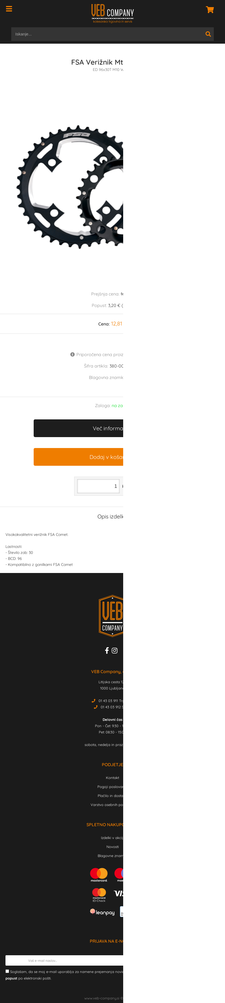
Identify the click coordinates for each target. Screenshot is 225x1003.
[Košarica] (208, 9)
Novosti (112, 846)
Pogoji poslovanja (112, 786)
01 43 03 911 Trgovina (116, 700)
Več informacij (110, 428)
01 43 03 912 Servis (116, 707)
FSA (132, 377)
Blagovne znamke (113, 855)
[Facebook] (108, 651)
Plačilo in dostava (112, 795)
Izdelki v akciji (112, 837)
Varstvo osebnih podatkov (112, 804)
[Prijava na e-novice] (214, 960)
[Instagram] (116, 651)
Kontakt (112, 777)
